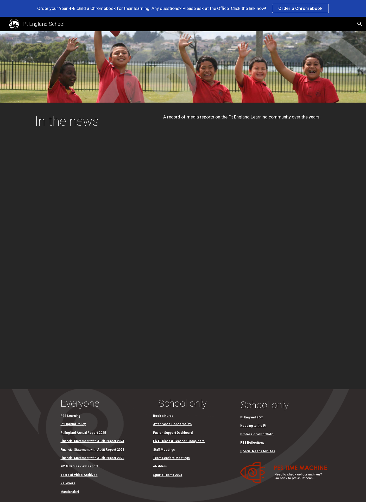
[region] (183, 8)
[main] (93, 126)
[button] (360, 24)
